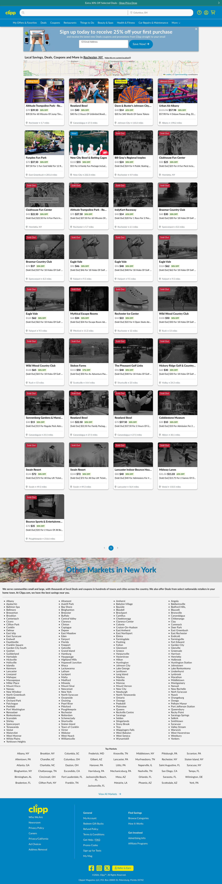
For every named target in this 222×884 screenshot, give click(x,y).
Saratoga (119, 715)
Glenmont (120, 648)
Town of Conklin (69, 727)
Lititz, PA (121, 765)
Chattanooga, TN (47, 771)
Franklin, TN (71, 783)
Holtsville (10, 662)
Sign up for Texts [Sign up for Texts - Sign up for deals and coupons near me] (92, 850)
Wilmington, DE (194, 777)
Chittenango (176, 618)
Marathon (175, 677)
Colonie (118, 624)
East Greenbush (178, 630)
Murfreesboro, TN (145, 759)
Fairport (64, 639)
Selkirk (173, 718)
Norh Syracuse (177, 692)
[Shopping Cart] (213, 12)
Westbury (175, 736)
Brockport (120, 613)
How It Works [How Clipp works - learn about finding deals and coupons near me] (135, 823)
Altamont (65, 601)
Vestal (8, 730)
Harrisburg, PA (96, 771)
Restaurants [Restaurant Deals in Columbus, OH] (70, 23)
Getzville (65, 648)
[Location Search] (160, 13)
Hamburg (65, 654)
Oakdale (9, 698)
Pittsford (65, 706)
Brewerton (11, 613)
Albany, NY (23, 753)
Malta (63, 677)
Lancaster (10, 671)
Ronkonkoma (12, 715)
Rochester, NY (169, 759)
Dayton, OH (71, 765)
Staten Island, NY (194, 759)
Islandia (9, 665)
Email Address (90, 42)
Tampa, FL (194, 771)
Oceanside (66, 698)
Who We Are (36, 817)
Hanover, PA (96, 765)
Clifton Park (11, 624)
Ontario (119, 698)
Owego (173, 700)
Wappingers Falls (123, 730)
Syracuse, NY (194, 765)
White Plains (12, 739)
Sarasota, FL (169, 777)
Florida (64, 642)
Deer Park (175, 627)
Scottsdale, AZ (169, 783)
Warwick (174, 730)
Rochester (65, 712)
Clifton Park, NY (47, 783)
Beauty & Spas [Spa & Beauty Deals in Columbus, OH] (105, 23)
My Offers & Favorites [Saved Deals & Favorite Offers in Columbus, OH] (25, 23)
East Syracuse (12, 636)
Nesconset (66, 689)
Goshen (9, 651)
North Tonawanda (124, 695)
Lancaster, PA (120, 759)
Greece (118, 651)
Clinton (64, 624)
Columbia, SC (72, 753)
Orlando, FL (145, 777)
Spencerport (12, 724)
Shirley (9, 721)
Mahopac (10, 677)
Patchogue (11, 703)
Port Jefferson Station (181, 706)
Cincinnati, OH (47, 777)
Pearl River (66, 703)
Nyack (173, 695)
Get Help (88, 840)
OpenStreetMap (181, 75)
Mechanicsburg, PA (120, 771)
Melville (119, 680)
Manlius (119, 677)
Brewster (65, 613)
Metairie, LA (120, 783)
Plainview (120, 706)
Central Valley (67, 618)
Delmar (9, 630)
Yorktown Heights (15, 741)
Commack (175, 624)
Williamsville (67, 739)
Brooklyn (10, 616)
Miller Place (11, 683)
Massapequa (12, 680)
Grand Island (67, 651)
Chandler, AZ (47, 759)
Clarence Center (123, 621)
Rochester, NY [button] (93, 57)
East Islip (10, 633)
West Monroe (12, 736)
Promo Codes (90, 845)
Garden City (176, 645)
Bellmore (10, 610)
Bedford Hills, (177, 607)
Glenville (174, 648)
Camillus (119, 616)
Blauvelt (174, 610)
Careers (33, 833)
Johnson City (121, 665)
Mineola (64, 683)
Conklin (9, 627)
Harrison (174, 654)
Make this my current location (118, 58)
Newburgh (120, 692)
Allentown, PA (23, 759)
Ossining (65, 700)
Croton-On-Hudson (125, 627)
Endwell (9, 639)
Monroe (119, 683)
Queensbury (176, 709)
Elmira (118, 636)
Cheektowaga (122, 618)
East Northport (122, 633)
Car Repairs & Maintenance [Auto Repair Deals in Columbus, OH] (153, 23)
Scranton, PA (194, 753)
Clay (172, 621)
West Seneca (121, 736)
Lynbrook (174, 674)
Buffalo (64, 616)
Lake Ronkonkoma (179, 668)
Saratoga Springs (178, 715)
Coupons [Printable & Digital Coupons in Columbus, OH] (55, 23)
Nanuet (173, 686)
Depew (64, 630)
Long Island (120, 674)
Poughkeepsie (67, 709)
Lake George (121, 668)
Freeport (64, 645)
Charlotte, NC (47, 765)
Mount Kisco (12, 686)
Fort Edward (176, 642)
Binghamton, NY (23, 771)
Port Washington (14, 709)
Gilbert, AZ (96, 759)
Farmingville (176, 639)
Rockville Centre (123, 712)
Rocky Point (176, 712)
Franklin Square (13, 645)
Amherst (119, 601)
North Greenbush (14, 695)
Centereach (11, 618)
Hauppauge (66, 657)
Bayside (118, 607)
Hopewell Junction (70, 662)
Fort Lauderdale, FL (72, 777)
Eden (63, 636)
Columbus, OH (72, 759)
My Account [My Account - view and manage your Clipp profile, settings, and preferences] (90, 818)
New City (119, 689)
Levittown (120, 671)
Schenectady (67, 718)
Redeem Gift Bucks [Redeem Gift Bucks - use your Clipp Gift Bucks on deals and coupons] (93, 823)
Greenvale (175, 651)
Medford (65, 680)
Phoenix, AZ (145, 783)
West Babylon (122, 733)
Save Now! (141, 44)
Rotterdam (65, 715)
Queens (118, 709)
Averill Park (66, 604)
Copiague (65, 627)
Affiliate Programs (138, 843)
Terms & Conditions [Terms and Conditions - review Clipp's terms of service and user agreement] (93, 834)
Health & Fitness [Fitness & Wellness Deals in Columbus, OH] (126, 23)
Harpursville (121, 654)
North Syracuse (68, 695)
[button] (219, 3)
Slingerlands (121, 721)
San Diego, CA (169, 771)
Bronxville (175, 613)
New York (65, 692)
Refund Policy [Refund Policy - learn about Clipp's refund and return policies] (90, 829)
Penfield (9, 706)
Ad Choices (35, 844)
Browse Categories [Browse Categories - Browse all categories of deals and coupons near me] (138, 818)
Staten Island (67, 724)
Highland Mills (68, 659)
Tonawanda (11, 727)
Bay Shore (65, 607)
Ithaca (63, 665)
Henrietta (174, 657)
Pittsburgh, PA (169, 753)
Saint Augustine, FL (169, 765)
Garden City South (15, 648)
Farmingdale (121, 639)
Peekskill (119, 703)
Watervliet (11, 733)
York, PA (194, 783)
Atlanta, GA (23, 765)
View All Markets (110, 794)
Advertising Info (137, 838)
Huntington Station (180, 662)
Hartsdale (10, 657)
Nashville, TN (145, 771)
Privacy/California (38, 839)
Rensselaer (11, 712)
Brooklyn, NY (47, 753)
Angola (173, 601)
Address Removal (38, 849)
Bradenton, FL (23, 783)
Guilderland (11, 654)
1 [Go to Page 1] (111, 548)
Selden (118, 718)
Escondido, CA (72, 771)
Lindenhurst (176, 671)
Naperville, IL (145, 765)
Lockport (65, 674)
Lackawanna (67, 668)
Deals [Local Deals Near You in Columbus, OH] (44, 23)
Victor (63, 730)
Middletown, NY (145, 753)
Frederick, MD (96, 753)
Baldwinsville (176, 604)
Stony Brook (121, 724)
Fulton (118, 645)
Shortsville (66, 721)
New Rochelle (177, 689)
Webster (64, 733)
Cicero (8, 621)
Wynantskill (121, 739)
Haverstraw (121, 657)
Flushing (119, 642)
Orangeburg (176, 698)
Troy (117, 727)
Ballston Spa (12, 607)
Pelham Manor (177, 703)
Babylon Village (123, 604)
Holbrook (174, 659)
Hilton (118, 659)
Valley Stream (177, 727)
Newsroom (35, 822)
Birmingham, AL (23, 777)
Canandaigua (176, 616)
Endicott (174, 636)
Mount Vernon (122, 686)
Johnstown (175, 665)
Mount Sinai (66, 686)
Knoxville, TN (120, 753)
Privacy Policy (36, 828)
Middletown (176, 680)
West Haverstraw (179, 733)
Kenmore (10, 668)
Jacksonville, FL (96, 786)
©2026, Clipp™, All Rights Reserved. (109, 875)
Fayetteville (11, 642)
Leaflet (167, 75)
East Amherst (121, 630)
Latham (64, 671)
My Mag (87, 856)
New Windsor (12, 692)
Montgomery (176, 683)
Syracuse (174, 724)
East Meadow (67, 633)
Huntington (121, 662)
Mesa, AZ (121, 777)
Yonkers (173, 739)
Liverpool (10, 674)
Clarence (65, 621)
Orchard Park (12, 700)
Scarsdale (10, 718)
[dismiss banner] (196, 29)
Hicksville (10, 659)
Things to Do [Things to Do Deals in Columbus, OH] (87, 23)
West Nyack (66, 736)
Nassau (9, 689)
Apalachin (10, 604)
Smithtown (175, 721)
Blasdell (118, 610)
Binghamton (66, 610)
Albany (9, 601)
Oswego (119, 700)
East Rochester (177, 633)
